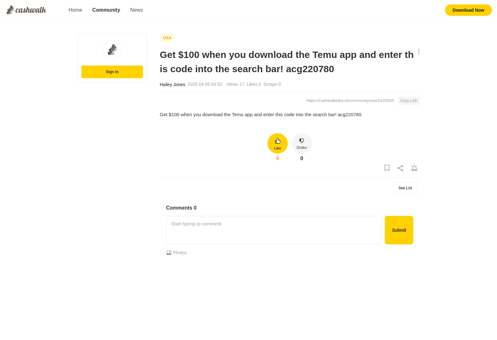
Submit (399, 230)
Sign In (112, 72)
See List (405, 188)
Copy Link (408, 100)
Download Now (468, 10)
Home (75, 10)
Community (106, 10)
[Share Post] (401, 168)
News (136, 10)
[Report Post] (414, 168)
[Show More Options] (417, 51)
